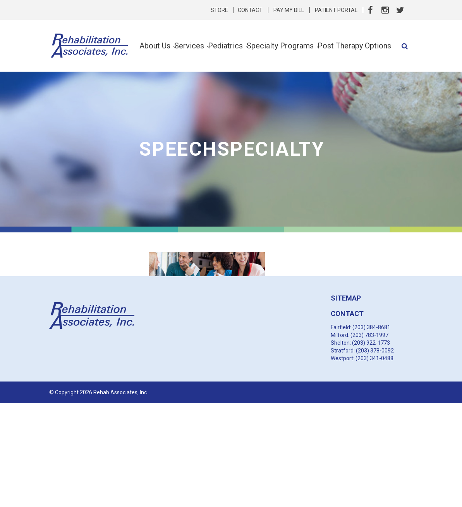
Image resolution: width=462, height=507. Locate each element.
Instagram (385, 10)
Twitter (400, 10)
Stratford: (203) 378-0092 (362, 350)
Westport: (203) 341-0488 (362, 358)
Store (219, 10)
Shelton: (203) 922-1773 (360, 343)
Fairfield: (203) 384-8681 (360, 327)
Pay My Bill (288, 10)
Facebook (370, 10)
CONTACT (347, 313)
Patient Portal (336, 10)
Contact (250, 10)
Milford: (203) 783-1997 (359, 335)
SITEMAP (346, 298)
